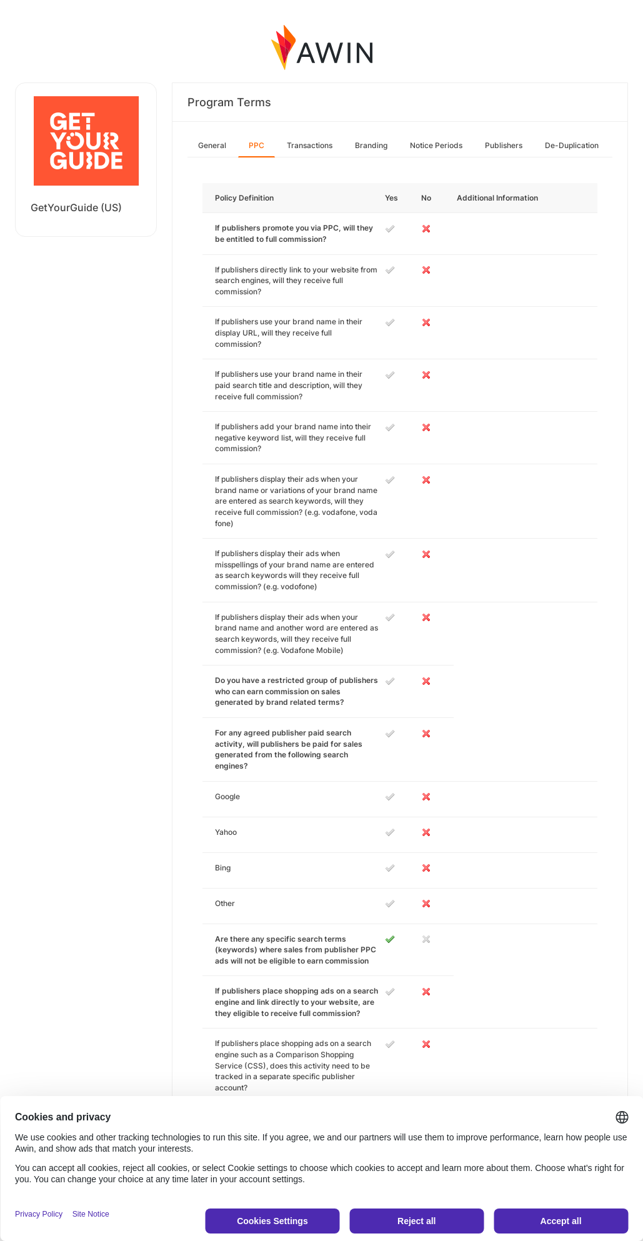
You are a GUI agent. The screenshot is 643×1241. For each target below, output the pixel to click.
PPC (256, 145)
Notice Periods (436, 145)
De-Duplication (572, 145)
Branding (371, 145)
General (212, 145)
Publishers (503, 145)
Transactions (309, 145)
